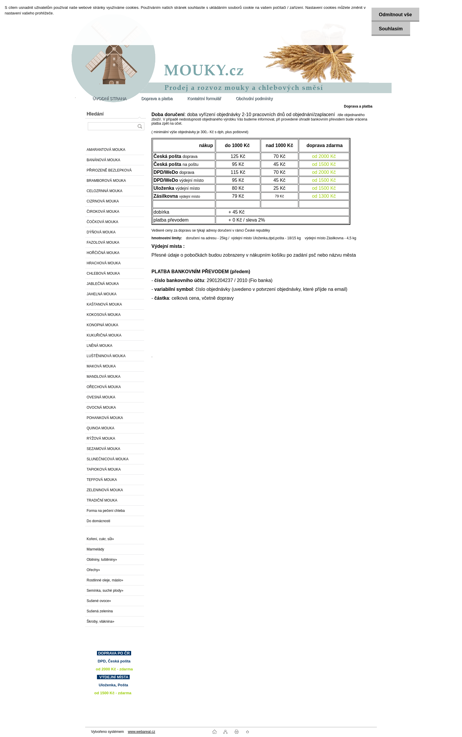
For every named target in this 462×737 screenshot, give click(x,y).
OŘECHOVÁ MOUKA (104, 387)
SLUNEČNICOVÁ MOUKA (107, 459)
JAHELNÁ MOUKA (101, 294)
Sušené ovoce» (99, 601)
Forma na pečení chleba (106, 511)
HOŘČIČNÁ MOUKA (103, 253)
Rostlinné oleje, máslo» (105, 580)
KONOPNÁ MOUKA (102, 325)
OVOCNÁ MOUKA (101, 407)
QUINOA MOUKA (100, 428)
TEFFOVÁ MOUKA (102, 480)
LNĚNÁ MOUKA (99, 346)
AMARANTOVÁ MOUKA (106, 150)
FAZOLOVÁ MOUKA (103, 242)
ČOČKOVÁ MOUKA (102, 222)
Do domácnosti (98, 521)
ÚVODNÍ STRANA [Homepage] (109, 98)
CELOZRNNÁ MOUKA (104, 191)
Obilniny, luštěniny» (102, 560)
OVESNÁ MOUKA (101, 397)
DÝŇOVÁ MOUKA (101, 232)
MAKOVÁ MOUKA (101, 366)
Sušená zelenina (100, 611)
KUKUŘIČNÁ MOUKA (104, 335)
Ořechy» (93, 570)
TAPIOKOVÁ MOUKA (104, 469)
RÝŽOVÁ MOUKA (101, 438)
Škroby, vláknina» (100, 621)
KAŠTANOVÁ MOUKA (104, 304)
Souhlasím (391, 28)
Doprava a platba (157, 98)
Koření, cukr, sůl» (100, 539)
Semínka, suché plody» (105, 590)
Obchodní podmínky (254, 98)
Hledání (95, 113)
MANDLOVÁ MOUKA (104, 377)
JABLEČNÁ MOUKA (103, 284)
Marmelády (95, 549)
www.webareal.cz (141, 732)
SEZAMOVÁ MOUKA (103, 449)
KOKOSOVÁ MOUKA (104, 315)
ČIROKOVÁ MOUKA (103, 212)
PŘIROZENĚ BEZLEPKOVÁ (109, 170)
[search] (140, 126)
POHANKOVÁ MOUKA (105, 418)
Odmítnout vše (395, 14)
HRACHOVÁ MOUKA (104, 263)
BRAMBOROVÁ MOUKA (106, 181)
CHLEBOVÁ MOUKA (103, 273)
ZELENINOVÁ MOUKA (105, 490)
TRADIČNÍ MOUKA (102, 500)
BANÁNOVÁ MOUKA (103, 160)
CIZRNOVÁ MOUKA (103, 201)
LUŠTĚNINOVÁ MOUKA (106, 356)
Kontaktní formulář (204, 98)
